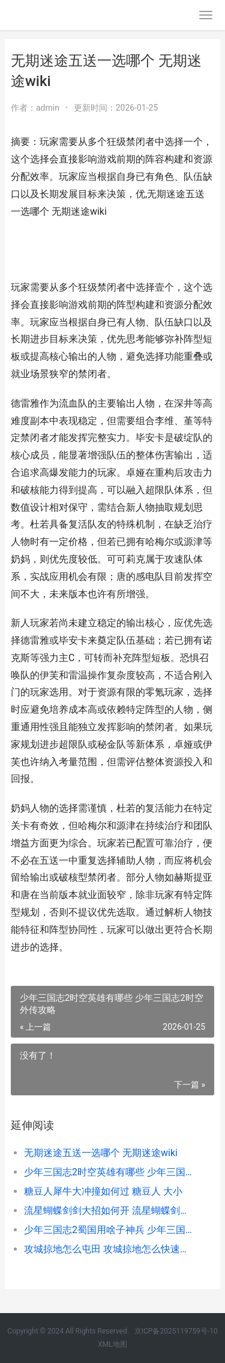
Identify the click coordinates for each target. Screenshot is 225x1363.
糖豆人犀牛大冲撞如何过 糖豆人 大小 (103, 1191)
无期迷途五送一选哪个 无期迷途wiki (101, 1152)
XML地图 (112, 1344)
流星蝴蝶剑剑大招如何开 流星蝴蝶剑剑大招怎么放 (109, 1210)
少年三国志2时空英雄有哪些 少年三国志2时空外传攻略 (109, 1172)
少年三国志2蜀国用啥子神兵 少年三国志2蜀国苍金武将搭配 (109, 1229)
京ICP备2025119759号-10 (176, 1331)
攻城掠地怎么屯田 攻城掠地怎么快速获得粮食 (109, 1249)
